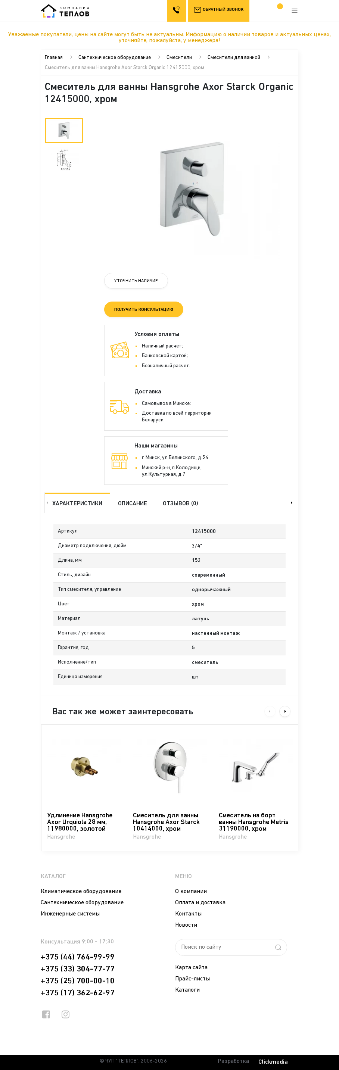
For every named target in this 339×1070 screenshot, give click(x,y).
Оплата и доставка (200, 903)
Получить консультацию (143, 310)
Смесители (179, 57)
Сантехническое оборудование (114, 57)
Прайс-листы (192, 979)
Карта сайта (191, 968)
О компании (191, 892)
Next (292, 502)
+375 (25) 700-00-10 (78, 981)
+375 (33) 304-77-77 (78, 969)
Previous (46, 502)
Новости (186, 925)
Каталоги (187, 990)
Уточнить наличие (136, 281)
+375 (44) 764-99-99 (78, 957)
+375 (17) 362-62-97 (78, 993)
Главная (54, 57)
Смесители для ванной (234, 57)
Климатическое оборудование (81, 892)
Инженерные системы (70, 914)
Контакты (188, 914)
